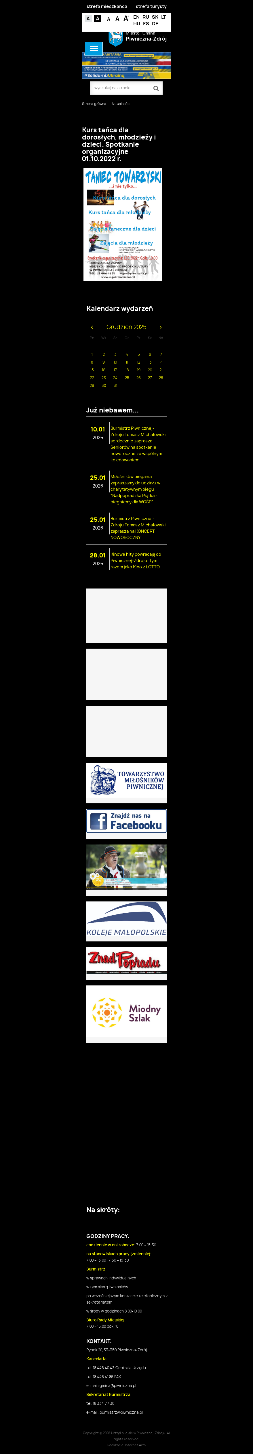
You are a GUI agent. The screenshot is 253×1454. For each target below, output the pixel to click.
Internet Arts (135, 1445)
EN (136, 17)
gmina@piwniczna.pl (118, 1386)
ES (146, 24)
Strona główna (94, 104)
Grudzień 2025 (126, 327)
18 (127, 370)
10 (115, 362)
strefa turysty (151, 7)
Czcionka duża (126, 18)
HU (136, 24)
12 (138, 362)
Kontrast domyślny (88, 18)
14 (161, 362)
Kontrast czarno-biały (97, 18)
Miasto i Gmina (146, 36)
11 (127, 362)
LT (163, 17)
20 (150, 370)
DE (155, 24)
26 (138, 378)
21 (161, 370)
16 (103, 370)
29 (92, 386)
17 (115, 370)
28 (161, 378)
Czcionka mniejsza (109, 18)
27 (150, 378)
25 (127, 378)
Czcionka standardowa (118, 18)
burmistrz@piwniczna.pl (121, 1413)
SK (155, 17)
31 (115, 386)
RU (145, 17)
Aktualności (121, 104)
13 (150, 362)
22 (92, 378)
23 (104, 378)
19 (138, 370)
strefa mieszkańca (107, 7)
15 (92, 370)
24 (115, 378)
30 (104, 386)
